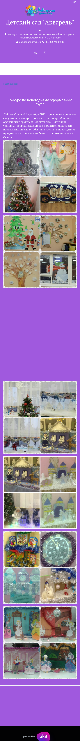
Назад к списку (10, 84)
